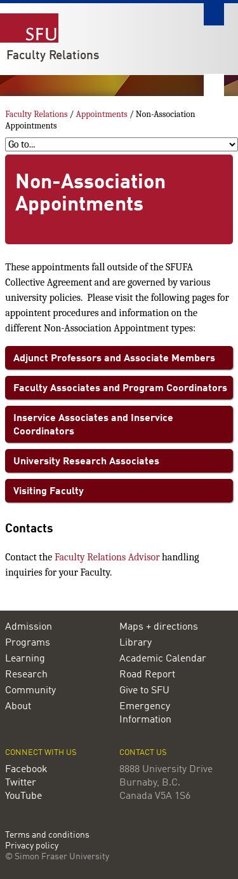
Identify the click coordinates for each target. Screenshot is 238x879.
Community (30, 691)
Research (26, 675)
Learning (25, 659)
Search (214, 14)
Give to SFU (144, 691)
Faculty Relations (52, 56)
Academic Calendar (162, 659)
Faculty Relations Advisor (107, 557)
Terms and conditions (47, 835)
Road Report (147, 675)
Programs (27, 643)
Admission (28, 627)
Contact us (143, 753)
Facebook (26, 770)
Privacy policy (31, 846)
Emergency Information (145, 713)
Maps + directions (158, 627)
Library (135, 643)
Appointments (102, 114)
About (18, 707)
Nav (214, 85)
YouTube (23, 796)
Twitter (20, 783)
